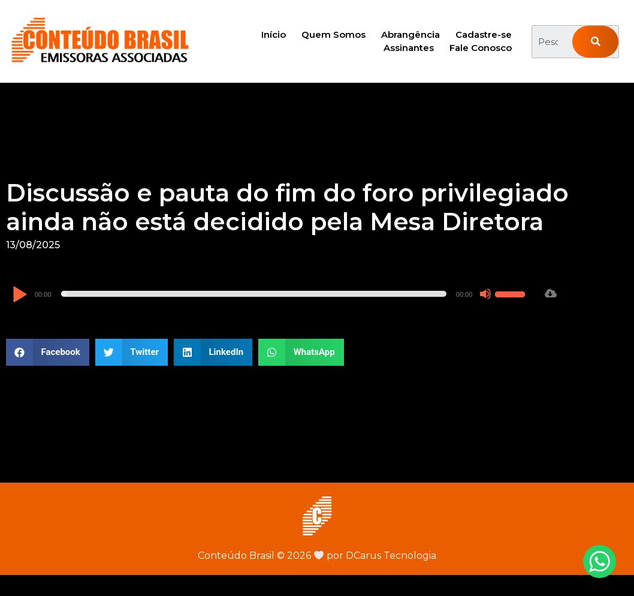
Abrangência (410, 34)
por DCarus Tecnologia (375, 555)
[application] (270, 294)
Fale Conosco (480, 47)
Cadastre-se (483, 34)
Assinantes (409, 47)
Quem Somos (333, 34)
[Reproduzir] (19, 295)
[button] (47, 352)
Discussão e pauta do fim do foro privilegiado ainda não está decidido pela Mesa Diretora (287, 207)
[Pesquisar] (595, 42)
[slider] (253, 294)
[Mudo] (485, 294)
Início (273, 34)
